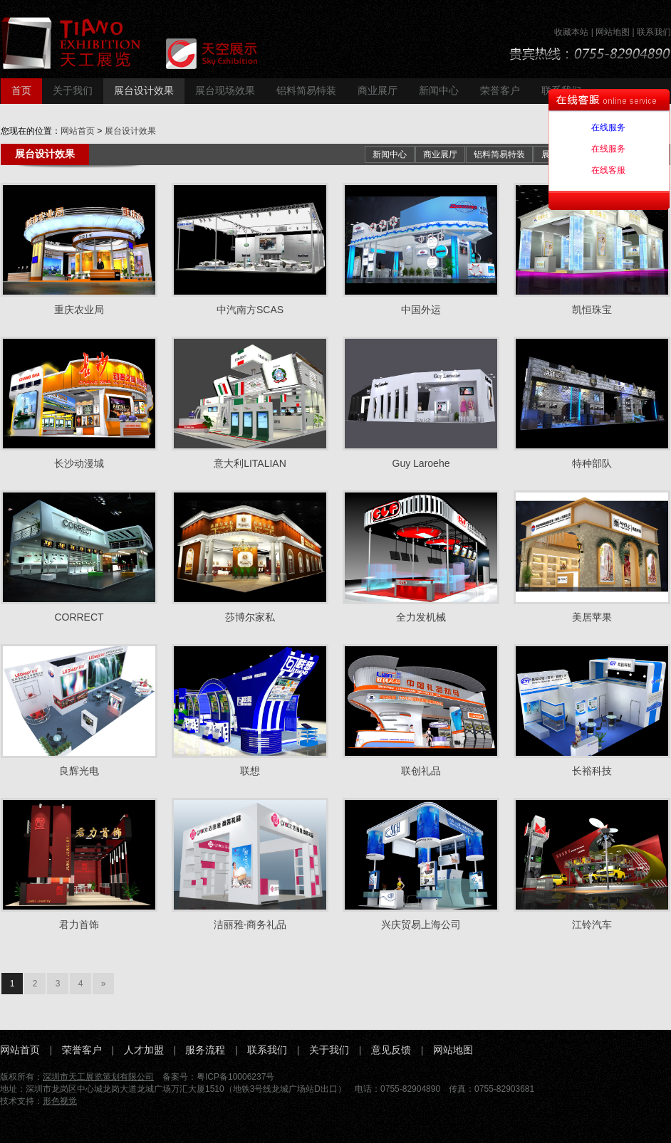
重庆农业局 (79, 309)
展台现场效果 (225, 90)
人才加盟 (144, 1050)
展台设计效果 (144, 90)
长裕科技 (592, 770)
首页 (21, 90)
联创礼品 (421, 770)
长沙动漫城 (79, 463)
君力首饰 (79, 924)
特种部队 (592, 463)
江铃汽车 (592, 924)
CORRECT (78, 617)
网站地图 (612, 32)
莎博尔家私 (250, 617)
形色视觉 (60, 1101)
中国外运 (421, 309)
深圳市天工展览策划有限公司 (98, 1077)
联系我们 (654, 32)
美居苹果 (592, 617)
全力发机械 (421, 617)
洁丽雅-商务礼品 (250, 924)
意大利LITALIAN (250, 463)
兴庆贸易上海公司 (421, 924)
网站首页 (78, 131)
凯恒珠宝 (592, 309)
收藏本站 (571, 32)
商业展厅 (377, 90)
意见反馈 (391, 1050)
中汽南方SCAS (250, 309)
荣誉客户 (500, 90)
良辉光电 (79, 770)
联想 (250, 770)
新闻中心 (439, 90)
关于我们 (73, 90)
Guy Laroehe (421, 463)
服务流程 (205, 1050)
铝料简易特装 (306, 90)
